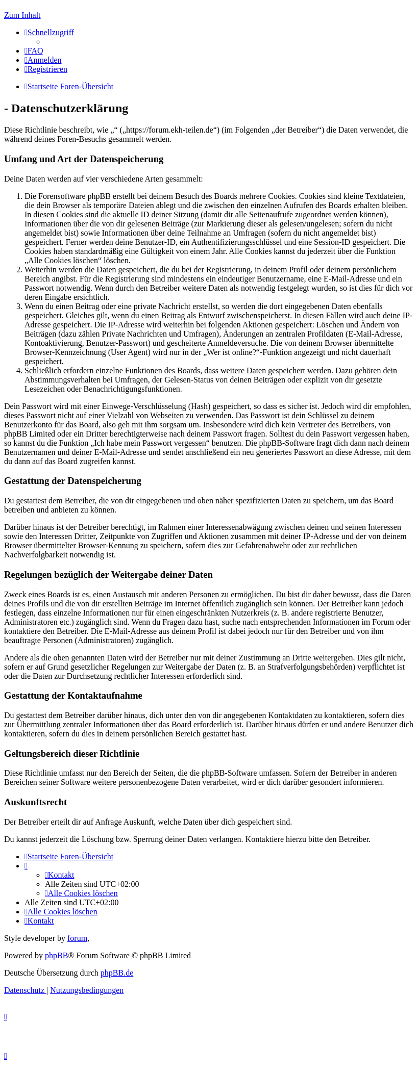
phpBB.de (117, 972)
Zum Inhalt (22, 15)
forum (77, 938)
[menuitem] (33, 50)
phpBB (56, 955)
